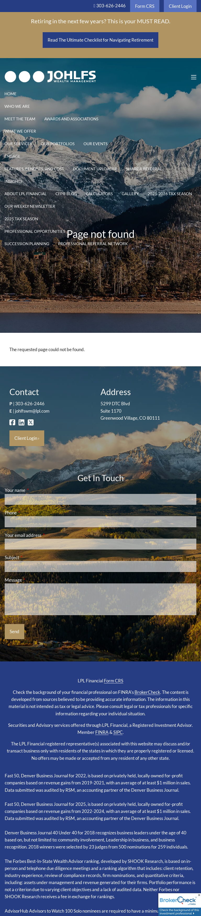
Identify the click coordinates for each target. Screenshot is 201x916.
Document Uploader (95, 168)
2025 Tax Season (21, 218)
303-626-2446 (111, 5)
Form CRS (144, 6)
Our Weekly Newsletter (29, 206)
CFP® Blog (66, 193)
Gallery (130, 193)
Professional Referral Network (93, 243)
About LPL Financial (25, 193)
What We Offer (20, 131)
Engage (12, 156)
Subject (32, 557)
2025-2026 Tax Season (170, 193)
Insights (13, 181)
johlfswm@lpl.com (32, 411)
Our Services (18, 143)
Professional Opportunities (34, 231)
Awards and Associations (71, 118)
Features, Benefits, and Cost (34, 168)
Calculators (99, 193)
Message (34, 580)
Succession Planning (26, 243)
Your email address (43, 535)
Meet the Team (19, 118)
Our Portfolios (58, 143)
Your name (35, 490)
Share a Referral (144, 168)
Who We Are (17, 106)
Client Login (180, 6)
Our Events (95, 143)
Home (10, 93)
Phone (31, 512)
